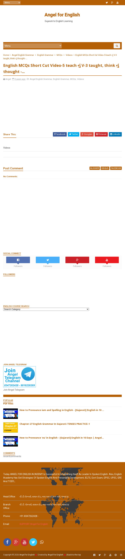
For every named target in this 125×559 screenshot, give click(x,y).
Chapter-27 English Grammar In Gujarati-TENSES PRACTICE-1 (55, 423)
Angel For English (55, 555)
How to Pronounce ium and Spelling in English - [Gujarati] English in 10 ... (62, 410)
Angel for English (62, 15)
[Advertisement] (62, 32)
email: (6, 524)
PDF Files (8, 403)
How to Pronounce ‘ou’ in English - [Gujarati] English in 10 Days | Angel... (62, 437)
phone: (6, 516)
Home (6, 55)
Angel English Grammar (23, 55)
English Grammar (45, 55)
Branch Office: (7, 506)
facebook (116, 168)
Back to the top (74, 555)
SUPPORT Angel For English (34, 524)
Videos (69, 55)
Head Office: (9, 496)
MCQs (59, 55)
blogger (94, 168)
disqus (105, 168)
